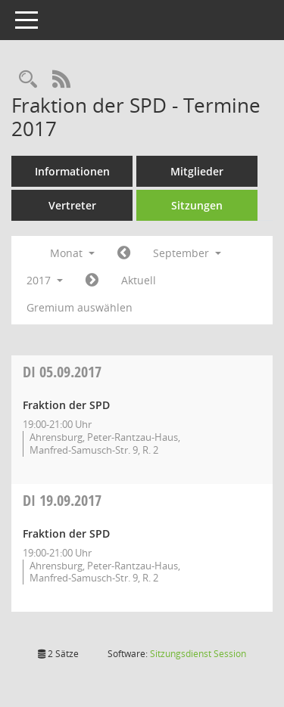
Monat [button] (72, 253)
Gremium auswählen (80, 307)
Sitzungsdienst (198, 653)
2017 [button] (45, 280)
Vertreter (72, 205)
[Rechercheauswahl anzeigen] (28, 79)
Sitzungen (197, 205)
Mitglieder (196, 171)
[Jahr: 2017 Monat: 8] (124, 253)
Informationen (72, 171)
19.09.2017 (62, 500)
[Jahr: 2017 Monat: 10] (92, 280)
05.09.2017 (62, 371)
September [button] (187, 253)
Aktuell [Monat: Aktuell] (138, 280)
